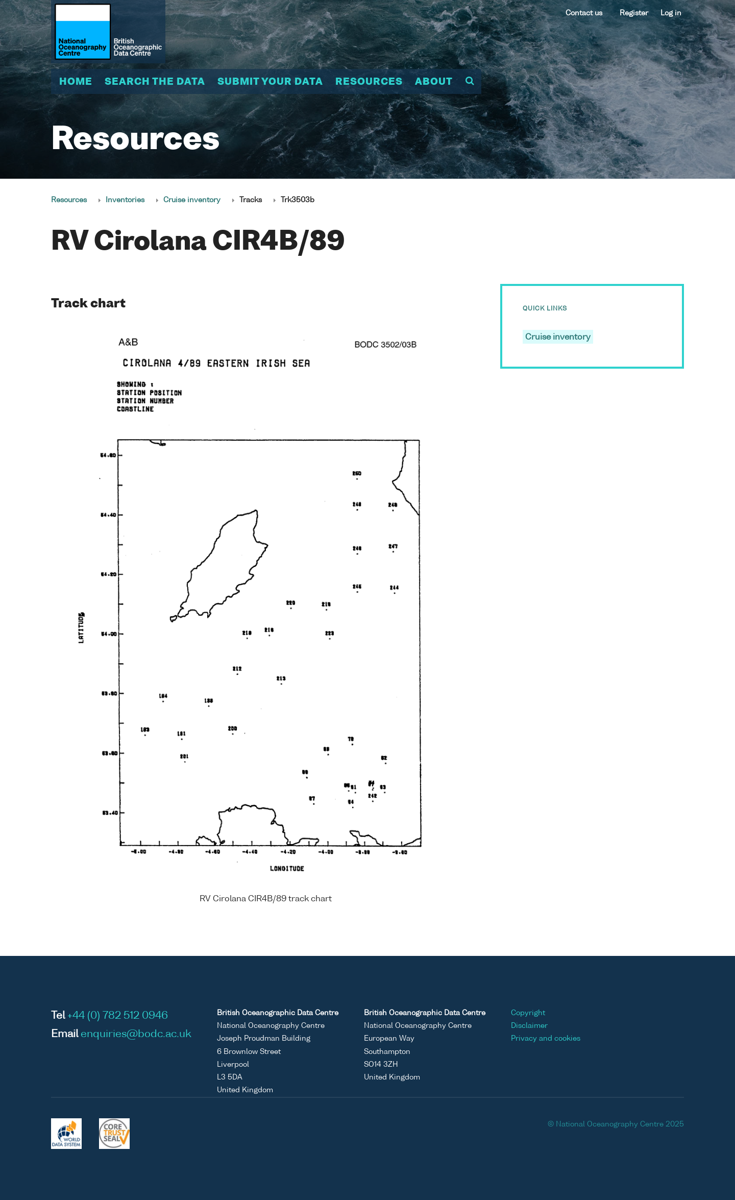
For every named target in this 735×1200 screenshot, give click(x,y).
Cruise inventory (191, 200)
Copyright (528, 1013)
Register (634, 13)
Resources (369, 82)
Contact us (584, 13)
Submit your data (270, 82)
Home (75, 82)
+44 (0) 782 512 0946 (117, 1016)
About (434, 82)
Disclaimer (529, 1025)
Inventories (125, 200)
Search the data (155, 82)
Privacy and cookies (545, 1038)
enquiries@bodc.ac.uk (136, 1034)
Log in (670, 13)
